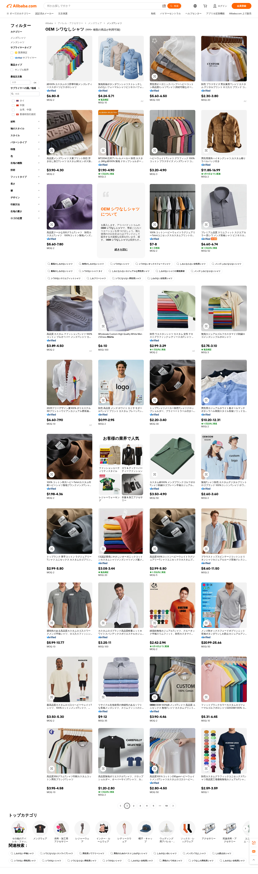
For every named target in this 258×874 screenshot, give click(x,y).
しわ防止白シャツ (221, 853)
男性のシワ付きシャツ (170, 860)
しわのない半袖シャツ (22, 853)
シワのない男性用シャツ (23, 860)
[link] (253, 843)
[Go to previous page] (120, 806)
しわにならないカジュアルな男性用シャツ (129, 271)
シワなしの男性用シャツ (200, 860)
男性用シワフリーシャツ (91, 853)
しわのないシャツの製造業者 (170, 271)
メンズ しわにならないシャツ (226, 264)
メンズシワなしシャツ (194, 853)
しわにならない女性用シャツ (191, 264)
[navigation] (25, 415)
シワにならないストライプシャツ (56, 853)
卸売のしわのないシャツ (91, 264)
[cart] (205, 6)
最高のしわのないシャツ (60, 264)
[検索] (174, 6)
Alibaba (49, 23)
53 (166, 806)
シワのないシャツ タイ (90, 271)
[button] (164, 6)
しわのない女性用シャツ (159, 278)
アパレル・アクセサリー (70, 23)
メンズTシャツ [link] (114, 23)
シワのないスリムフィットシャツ (64, 278)
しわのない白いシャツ (165, 853)
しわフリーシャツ (96, 278)
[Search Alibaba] (103, 6)
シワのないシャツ (119, 264)
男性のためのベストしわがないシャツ (128, 853)
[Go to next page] (173, 806)
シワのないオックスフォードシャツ (152, 264)
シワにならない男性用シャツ (126, 278)
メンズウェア (95, 23)
